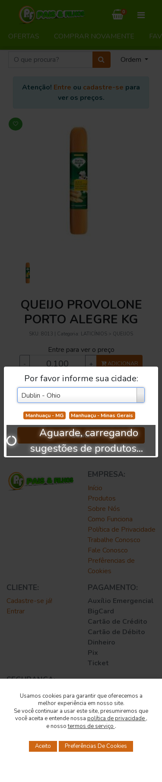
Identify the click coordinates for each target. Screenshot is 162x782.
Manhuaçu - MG (44, 415)
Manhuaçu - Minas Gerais (102, 415)
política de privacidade (116, 718)
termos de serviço (91, 726)
